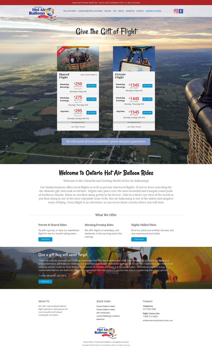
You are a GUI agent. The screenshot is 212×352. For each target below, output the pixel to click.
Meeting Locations (90, 11)
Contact (140, 11)
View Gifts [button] (45, 281)
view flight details (78, 127)
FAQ (114, 11)
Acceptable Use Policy (121, 342)
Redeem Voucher (153, 11)
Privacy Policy (88, 342)
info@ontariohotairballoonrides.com (158, 320)
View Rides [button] (45, 239)
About (121, 11)
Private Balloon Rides (105, 309)
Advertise (130, 11)
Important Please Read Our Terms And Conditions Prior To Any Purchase (106, 2)
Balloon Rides (70, 11)
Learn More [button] (139, 239)
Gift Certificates (103, 312)
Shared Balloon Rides (105, 306)
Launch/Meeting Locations (108, 316)
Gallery (107, 11)
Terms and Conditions (103, 342)
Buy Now (91, 86)
